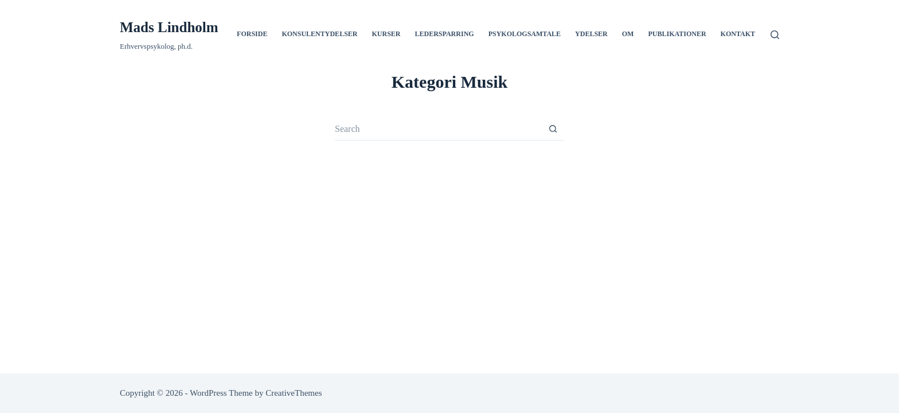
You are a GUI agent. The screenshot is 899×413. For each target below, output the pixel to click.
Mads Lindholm (169, 27)
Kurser (386, 34)
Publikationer (677, 34)
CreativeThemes (293, 393)
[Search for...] (438, 129)
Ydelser (591, 34)
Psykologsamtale (524, 34)
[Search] (775, 34)
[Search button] (552, 129)
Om (628, 34)
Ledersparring (444, 34)
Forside (252, 34)
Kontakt (738, 34)
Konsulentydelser (319, 34)
